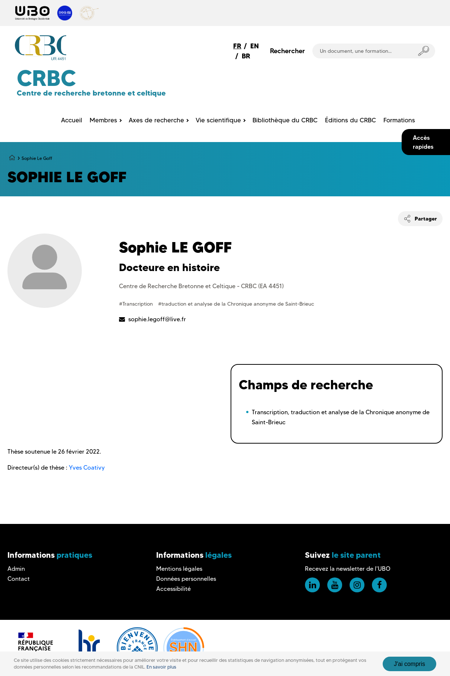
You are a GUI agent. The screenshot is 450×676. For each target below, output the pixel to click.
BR (246, 56)
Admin (16, 568)
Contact (18, 578)
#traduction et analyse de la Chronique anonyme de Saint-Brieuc (236, 303)
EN (254, 46)
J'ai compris (409, 664)
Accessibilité (173, 588)
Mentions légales (179, 568)
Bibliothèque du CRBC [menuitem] (285, 120)
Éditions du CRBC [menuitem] (350, 120)
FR (237, 46)
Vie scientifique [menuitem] (218, 120)
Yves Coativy (87, 467)
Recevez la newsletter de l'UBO (347, 568)
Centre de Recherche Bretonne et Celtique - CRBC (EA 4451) (201, 286)
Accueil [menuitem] (71, 120)
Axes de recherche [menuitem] (156, 120)
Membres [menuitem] (103, 120)
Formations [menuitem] (399, 120)
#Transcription (136, 303)
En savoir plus (161, 667)
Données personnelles (186, 578)
